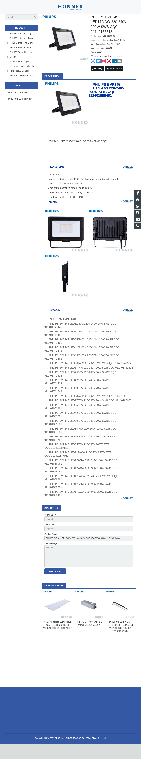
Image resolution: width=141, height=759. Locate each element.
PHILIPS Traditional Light (21, 53)
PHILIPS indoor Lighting (20, 44)
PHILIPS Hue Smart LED (21, 58)
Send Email (114, 79)
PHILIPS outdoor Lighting (21, 49)
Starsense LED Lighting (20, 72)
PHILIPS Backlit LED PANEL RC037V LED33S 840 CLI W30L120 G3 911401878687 (57, 640)
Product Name (50, 546)
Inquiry (97, 79)
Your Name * (50, 526)
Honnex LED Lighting (19, 82)
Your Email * (50, 536)
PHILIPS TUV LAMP (18, 103)
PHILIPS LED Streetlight (20, 109)
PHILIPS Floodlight (103, 67)
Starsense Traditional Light (22, 77)
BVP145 (118, 67)
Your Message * (51, 556)
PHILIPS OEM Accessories (22, 86)
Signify (13, 68)
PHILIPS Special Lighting (21, 63)
